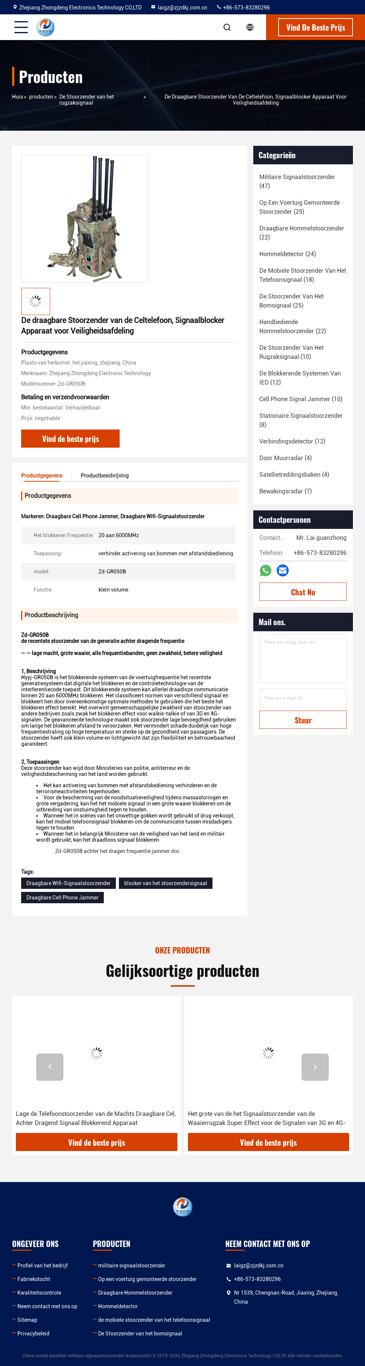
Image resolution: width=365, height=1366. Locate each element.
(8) (301, 420)
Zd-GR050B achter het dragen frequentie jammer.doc (118, 851)
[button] (49, 1067)
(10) (291, 352)
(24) (287, 254)
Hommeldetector (118, 1306)
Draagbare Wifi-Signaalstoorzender (68, 883)
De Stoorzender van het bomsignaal (140, 1333)
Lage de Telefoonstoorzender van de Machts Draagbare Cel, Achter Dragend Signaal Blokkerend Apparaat (96, 1118)
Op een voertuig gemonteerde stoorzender (147, 1279)
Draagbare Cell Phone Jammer (62, 898)
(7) (285, 491)
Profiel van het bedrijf (42, 1265)
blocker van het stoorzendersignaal (165, 883)
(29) (299, 207)
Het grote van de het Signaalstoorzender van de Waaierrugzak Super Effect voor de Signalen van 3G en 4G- (267, 1118)
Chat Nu (303, 592)
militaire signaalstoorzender (131, 1265)
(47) (297, 181)
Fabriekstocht (33, 1279)
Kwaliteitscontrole (39, 1293)
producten (41, 97)
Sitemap (27, 1320)
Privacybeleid (33, 1333)
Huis (17, 97)
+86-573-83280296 (243, 8)
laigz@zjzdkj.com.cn (178, 8)
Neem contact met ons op (47, 1306)
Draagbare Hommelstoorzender (135, 1293)
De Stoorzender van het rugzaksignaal (86, 100)
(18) (302, 275)
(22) (301, 233)
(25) (291, 301)
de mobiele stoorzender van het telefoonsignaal (154, 1320)
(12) (300, 378)
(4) (285, 458)
